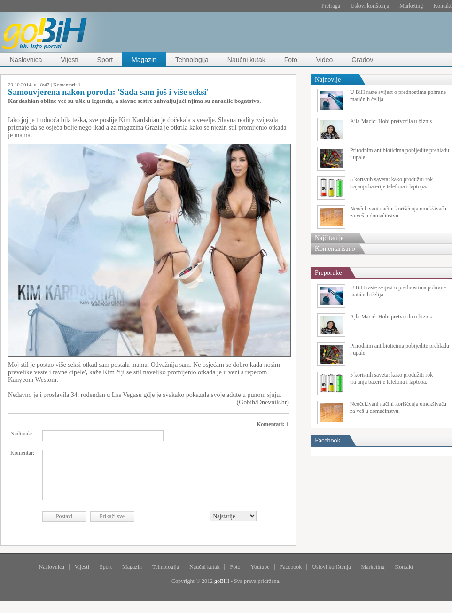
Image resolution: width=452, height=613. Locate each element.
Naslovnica (26, 59)
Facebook (291, 567)
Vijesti (69, 59)
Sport (105, 59)
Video (324, 59)
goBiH (221, 581)
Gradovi (362, 59)
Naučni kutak (246, 59)
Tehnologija (192, 59)
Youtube (259, 567)
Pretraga (330, 5)
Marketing (411, 5)
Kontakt (442, 5)
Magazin (144, 59)
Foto (290, 59)
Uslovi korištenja (370, 5)
